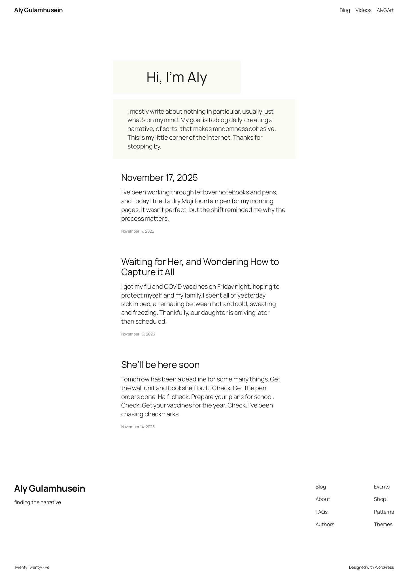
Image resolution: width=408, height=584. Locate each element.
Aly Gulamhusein (38, 10)
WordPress (384, 567)
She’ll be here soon (160, 364)
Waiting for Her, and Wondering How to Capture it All (200, 266)
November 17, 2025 (159, 177)
